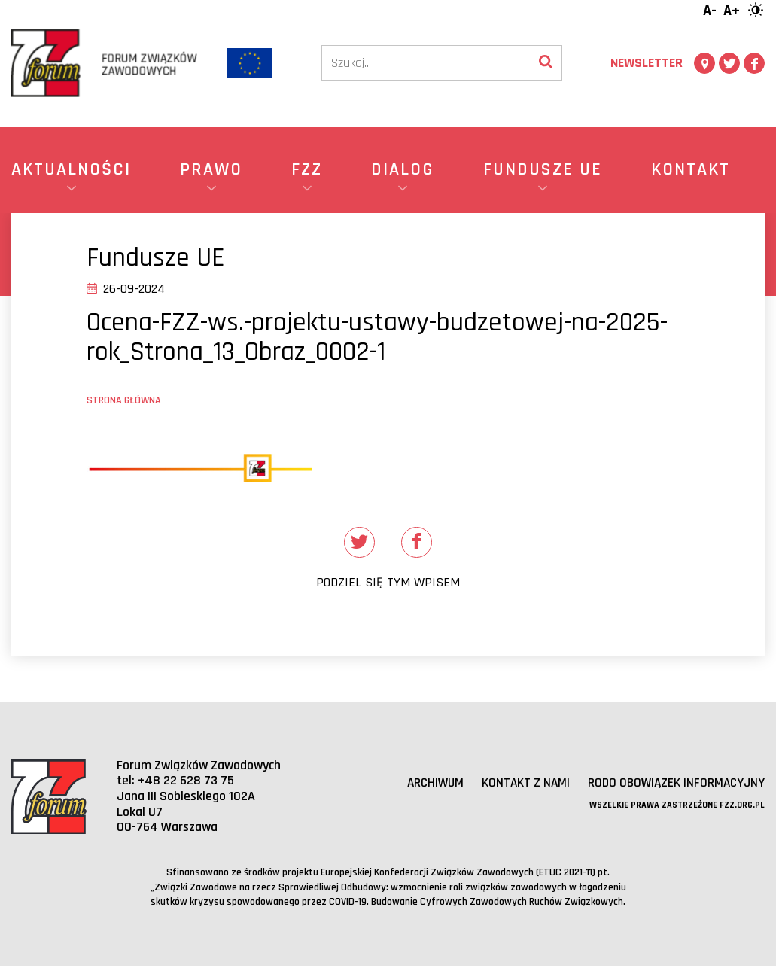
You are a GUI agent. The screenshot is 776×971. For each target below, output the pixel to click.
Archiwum (425, 787)
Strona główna (124, 400)
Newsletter (646, 63)
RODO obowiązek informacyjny (673, 787)
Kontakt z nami (518, 787)
